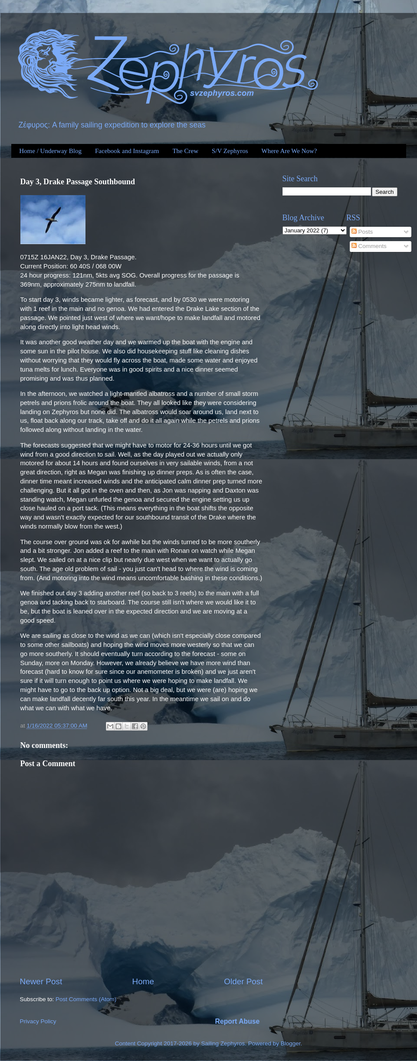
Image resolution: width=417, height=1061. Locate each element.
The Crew (185, 150)
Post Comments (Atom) (86, 999)
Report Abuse (237, 1021)
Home (143, 981)
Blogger (291, 1043)
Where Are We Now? (289, 150)
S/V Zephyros (230, 150)
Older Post (243, 981)
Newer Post (41, 981)
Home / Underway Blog (50, 150)
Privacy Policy (38, 1021)
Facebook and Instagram (127, 150)
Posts (362, 232)
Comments (369, 246)
